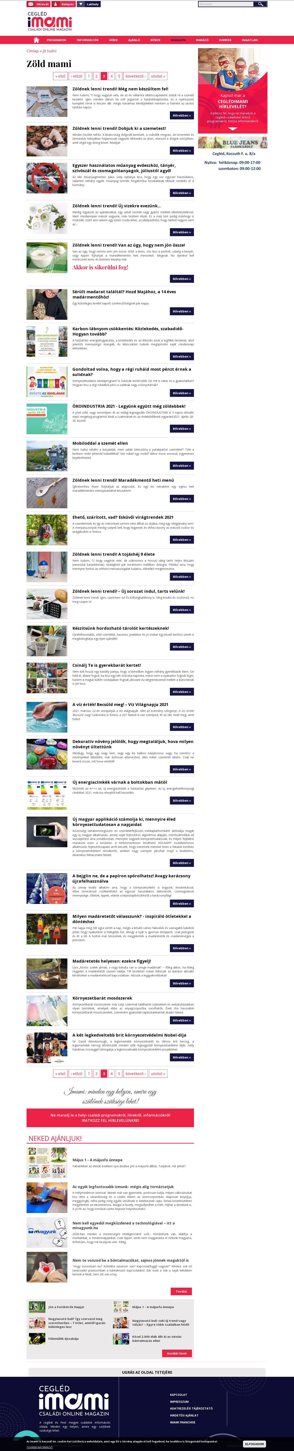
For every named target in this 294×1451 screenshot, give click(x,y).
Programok (56, 40)
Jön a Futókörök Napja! (66, 1307)
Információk (88, 40)
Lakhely (93, 4)
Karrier (225, 40)
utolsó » (158, 76)
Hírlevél (42, 4)
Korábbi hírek (177, 1353)
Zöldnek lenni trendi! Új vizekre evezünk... (116, 206)
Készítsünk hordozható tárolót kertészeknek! (120, 628)
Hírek (113, 40)
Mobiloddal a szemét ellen (100, 443)
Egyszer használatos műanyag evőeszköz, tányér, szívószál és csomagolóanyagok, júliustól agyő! (124, 168)
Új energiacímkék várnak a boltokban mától (119, 782)
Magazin (178, 40)
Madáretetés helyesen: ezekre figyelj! (111, 961)
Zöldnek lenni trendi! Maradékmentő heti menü (123, 480)
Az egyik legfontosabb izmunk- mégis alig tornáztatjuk (123, 1186)
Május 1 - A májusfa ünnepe (97, 1159)
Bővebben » (182, 115)
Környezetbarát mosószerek (102, 998)
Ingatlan (250, 40)
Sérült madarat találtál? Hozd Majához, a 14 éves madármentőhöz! (124, 294)
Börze (155, 40)
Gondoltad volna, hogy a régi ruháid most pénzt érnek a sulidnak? (131, 371)
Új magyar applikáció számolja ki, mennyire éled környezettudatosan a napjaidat (124, 821)
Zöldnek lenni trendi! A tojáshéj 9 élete (113, 554)
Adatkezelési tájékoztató (191, 1408)
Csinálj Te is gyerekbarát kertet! (106, 665)
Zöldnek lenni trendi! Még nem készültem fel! (120, 89)
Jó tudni (49, 50)
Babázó (202, 40)
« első (60, 76)
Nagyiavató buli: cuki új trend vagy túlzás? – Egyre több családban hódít (160, 1323)
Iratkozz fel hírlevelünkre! (110, 1120)
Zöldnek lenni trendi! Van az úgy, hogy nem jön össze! (128, 245)
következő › (136, 76)
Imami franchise (182, 1422)
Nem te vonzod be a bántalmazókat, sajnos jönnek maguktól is (130, 1260)
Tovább (181, 1291)
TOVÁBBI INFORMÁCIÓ (40, 1447)
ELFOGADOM (254, 1444)
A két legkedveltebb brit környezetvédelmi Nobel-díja (129, 1035)
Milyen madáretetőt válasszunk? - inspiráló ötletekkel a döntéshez (131, 918)
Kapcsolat (178, 1395)
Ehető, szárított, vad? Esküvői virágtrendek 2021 (123, 517)
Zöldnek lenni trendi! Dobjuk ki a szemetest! (119, 128)
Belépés (68, 4)
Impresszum (179, 1402)
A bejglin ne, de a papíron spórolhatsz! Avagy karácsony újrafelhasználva (131, 878)
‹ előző (76, 76)
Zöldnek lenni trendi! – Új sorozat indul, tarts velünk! (128, 591)
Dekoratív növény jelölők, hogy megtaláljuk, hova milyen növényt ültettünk (133, 744)
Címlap (36, 40)
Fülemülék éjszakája (63, 1339)
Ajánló (134, 40)
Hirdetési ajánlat (184, 1415)
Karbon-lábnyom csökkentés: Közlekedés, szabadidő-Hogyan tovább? (127, 331)
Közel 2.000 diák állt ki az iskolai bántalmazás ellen (156, 1338)
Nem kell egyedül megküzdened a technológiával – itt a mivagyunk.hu (123, 1225)
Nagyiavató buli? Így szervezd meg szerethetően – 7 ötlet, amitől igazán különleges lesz (76, 1323)
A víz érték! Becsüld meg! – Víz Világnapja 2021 (120, 704)
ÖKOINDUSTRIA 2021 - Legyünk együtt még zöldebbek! (128, 406)
